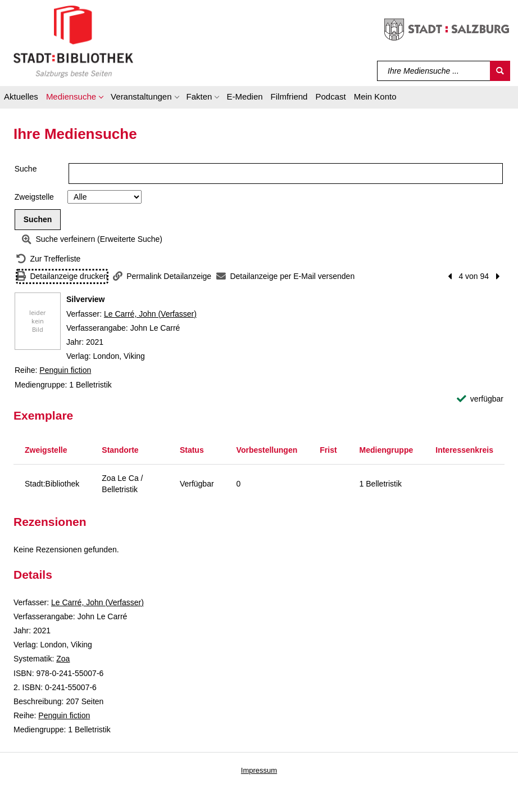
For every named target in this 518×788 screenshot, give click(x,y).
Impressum (259, 770)
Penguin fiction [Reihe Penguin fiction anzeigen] (65, 370)
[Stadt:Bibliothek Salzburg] (73, 41)
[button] (74, 98)
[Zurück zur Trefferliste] (48, 259)
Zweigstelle (34, 196)
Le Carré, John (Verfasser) (150, 313)
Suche (26, 168)
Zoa (63, 658)
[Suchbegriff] (434, 71)
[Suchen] (500, 71)
